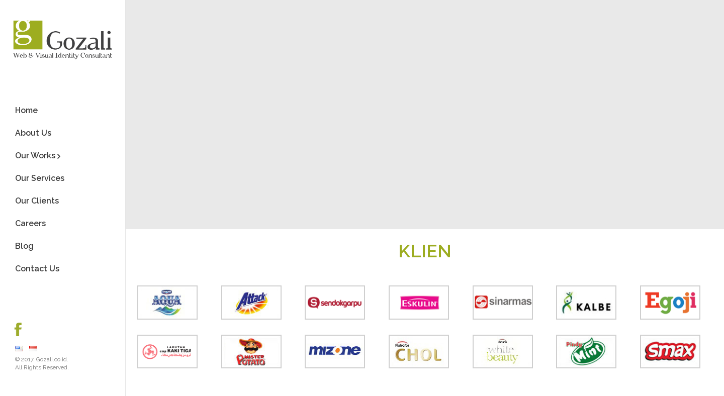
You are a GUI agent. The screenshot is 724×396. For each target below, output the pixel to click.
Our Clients (37, 201)
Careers (30, 223)
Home (26, 110)
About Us (33, 133)
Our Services (39, 178)
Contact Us (37, 268)
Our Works (35, 155)
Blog (24, 246)
